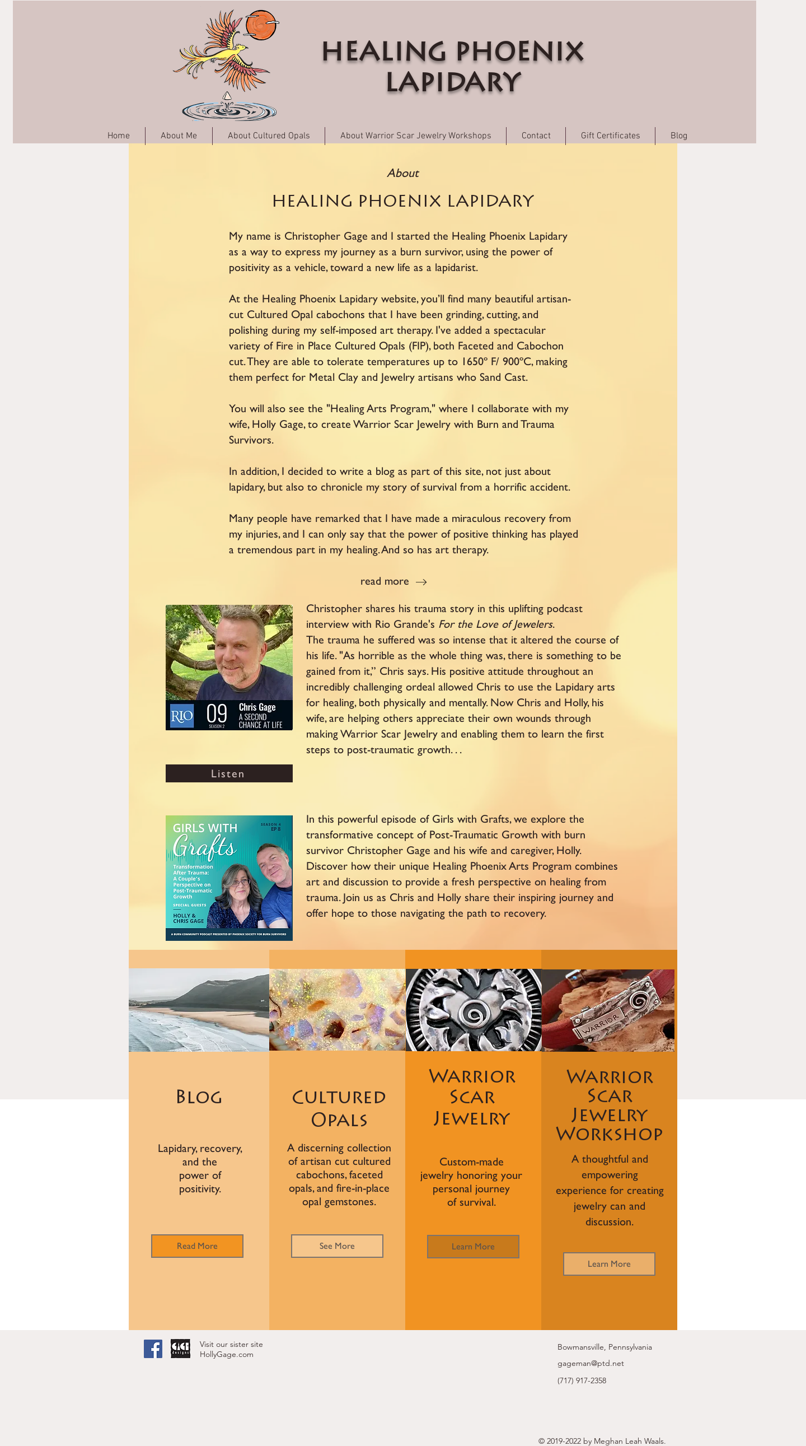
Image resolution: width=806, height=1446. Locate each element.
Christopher (334, 608)
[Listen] (229, 773)
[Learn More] (473, 1246)
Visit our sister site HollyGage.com (231, 1349)
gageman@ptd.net (590, 1363)
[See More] (337, 1246)
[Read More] (197, 1246)
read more (384, 580)
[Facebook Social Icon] (153, 1349)
